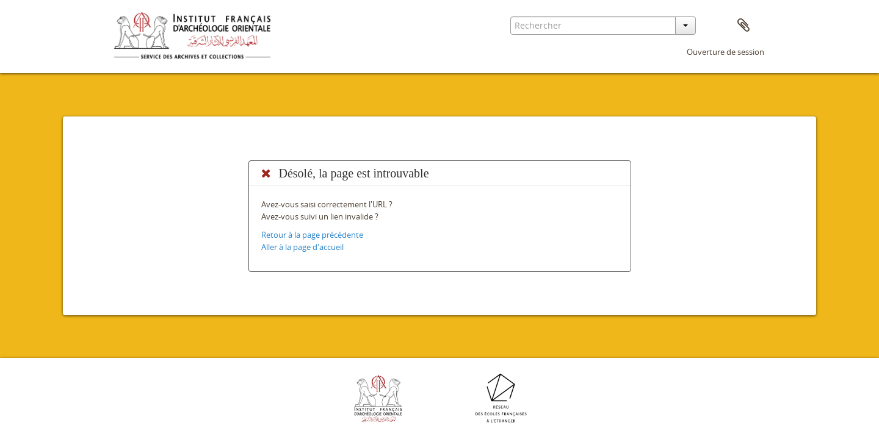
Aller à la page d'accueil (302, 246)
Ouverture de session (725, 51)
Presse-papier (743, 25)
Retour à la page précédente (312, 234)
